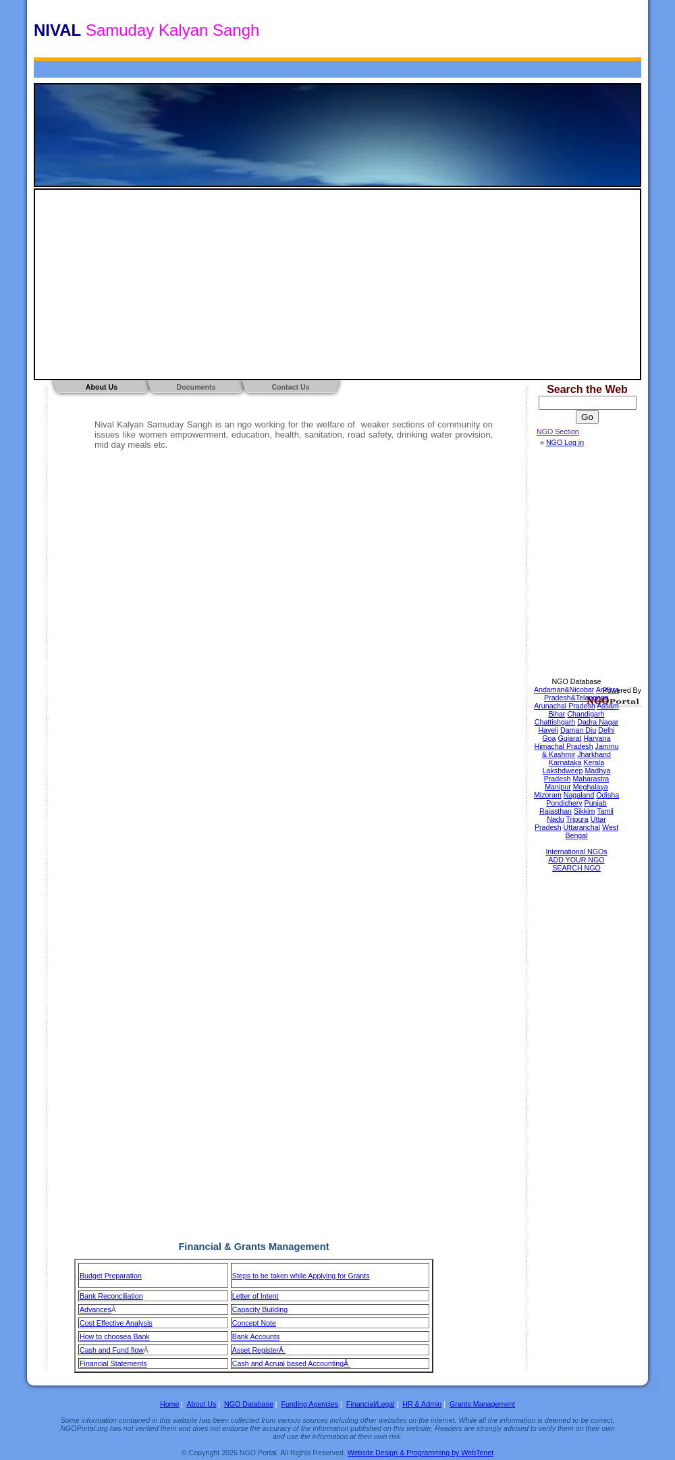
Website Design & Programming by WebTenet (420, 1453)
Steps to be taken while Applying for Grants (301, 1276)
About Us (101, 387)
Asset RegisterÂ (259, 1350)
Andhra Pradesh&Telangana (581, 693)
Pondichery (564, 803)
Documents (195, 387)
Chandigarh (585, 714)
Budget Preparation (111, 1276)
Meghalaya (590, 787)
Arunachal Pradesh (564, 706)
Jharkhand (594, 754)
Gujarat (569, 738)
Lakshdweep (563, 770)
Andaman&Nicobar (564, 689)
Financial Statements (113, 1363)
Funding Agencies (309, 1404)
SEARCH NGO (576, 868)
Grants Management (482, 1404)
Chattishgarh (555, 722)
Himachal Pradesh (564, 746)
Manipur (558, 787)
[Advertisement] (337, 284)
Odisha (607, 795)
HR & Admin (421, 1404)
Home (169, 1404)
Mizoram (548, 795)
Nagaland (579, 795)
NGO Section (558, 431)
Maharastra (590, 779)
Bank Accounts (256, 1336)
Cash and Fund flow (112, 1350)
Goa (549, 738)
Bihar (557, 714)
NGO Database (576, 681)
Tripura (577, 819)
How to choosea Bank (115, 1336)
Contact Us (290, 387)
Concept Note (254, 1323)
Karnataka (565, 762)
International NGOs (576, 852)
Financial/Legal (370, 1404)
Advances (95, 1309)
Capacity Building (260, 1309)
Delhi (606, 730)
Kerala (593, 762)
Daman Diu (578, 730)
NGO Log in (565, 442)
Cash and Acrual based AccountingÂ (291, 1363)
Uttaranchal (582, 827)
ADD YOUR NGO (576, 860)
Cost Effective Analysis (116, 1323)
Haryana (596, 738)
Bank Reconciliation (111, 1296)
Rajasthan (555, 811)
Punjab (596, 803)
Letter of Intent (255, 1296)
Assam (608, 706)
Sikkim (584, 811)
